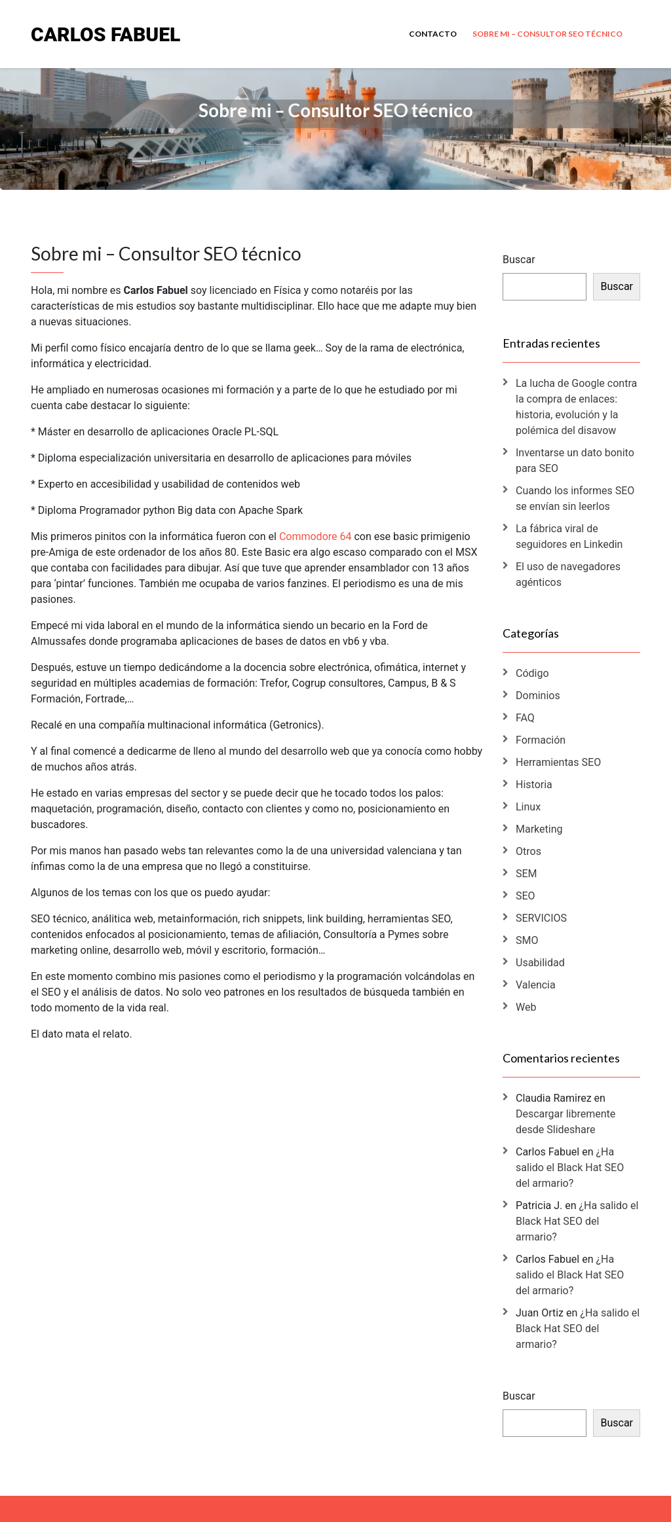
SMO (527, 940)
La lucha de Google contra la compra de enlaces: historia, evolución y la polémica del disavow (576, 407)
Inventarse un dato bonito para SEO (575, 460)
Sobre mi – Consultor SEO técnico (547, 34)
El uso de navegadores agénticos (568, 574)
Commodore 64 (315, 536)
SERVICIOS (541, 918)
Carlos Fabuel (105, 34)
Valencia (536, 985)
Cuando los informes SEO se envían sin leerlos (575, 498)
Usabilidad (540, 962)
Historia (534, 784)
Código (532, 673)
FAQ (525, 718)
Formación (541, 740)
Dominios (538, 695)
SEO (525, 896)
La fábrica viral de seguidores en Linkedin (569, 536)
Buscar (519, 259)
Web (526, 1007)
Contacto (433, 34)
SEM (526, 873)
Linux (528, 807)
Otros (528, 851)
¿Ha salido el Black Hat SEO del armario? (570, 1167)
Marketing (539, 829)
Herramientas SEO (558, 762)
